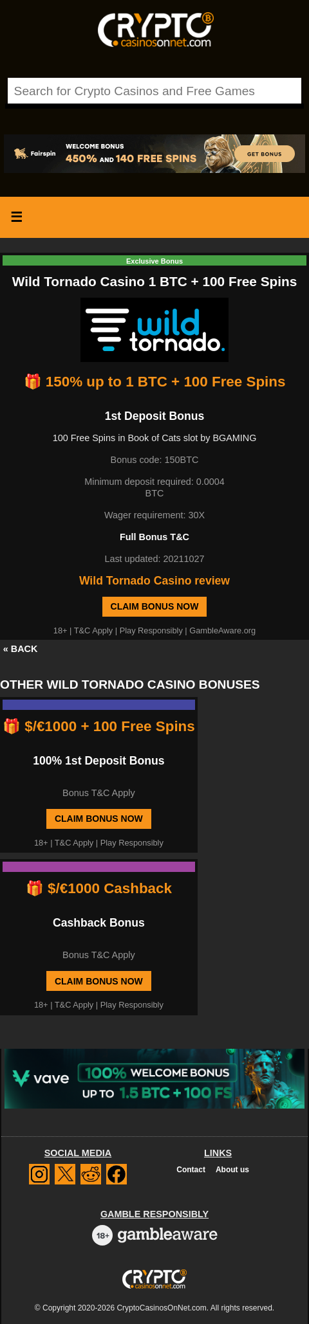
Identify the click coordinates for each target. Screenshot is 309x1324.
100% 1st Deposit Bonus (98, 760)
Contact (190, 1169)
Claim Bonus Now (155, 606)
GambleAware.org (222, 630)
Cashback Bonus (99, 922)
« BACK (20, 649)
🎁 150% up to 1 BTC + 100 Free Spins (155, 382)
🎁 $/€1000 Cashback (99, 888)
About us (232, 1169)
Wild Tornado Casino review (154, 580)
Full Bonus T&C (154, 537)
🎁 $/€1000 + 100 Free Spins (99, 726)
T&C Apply (93, 630)
